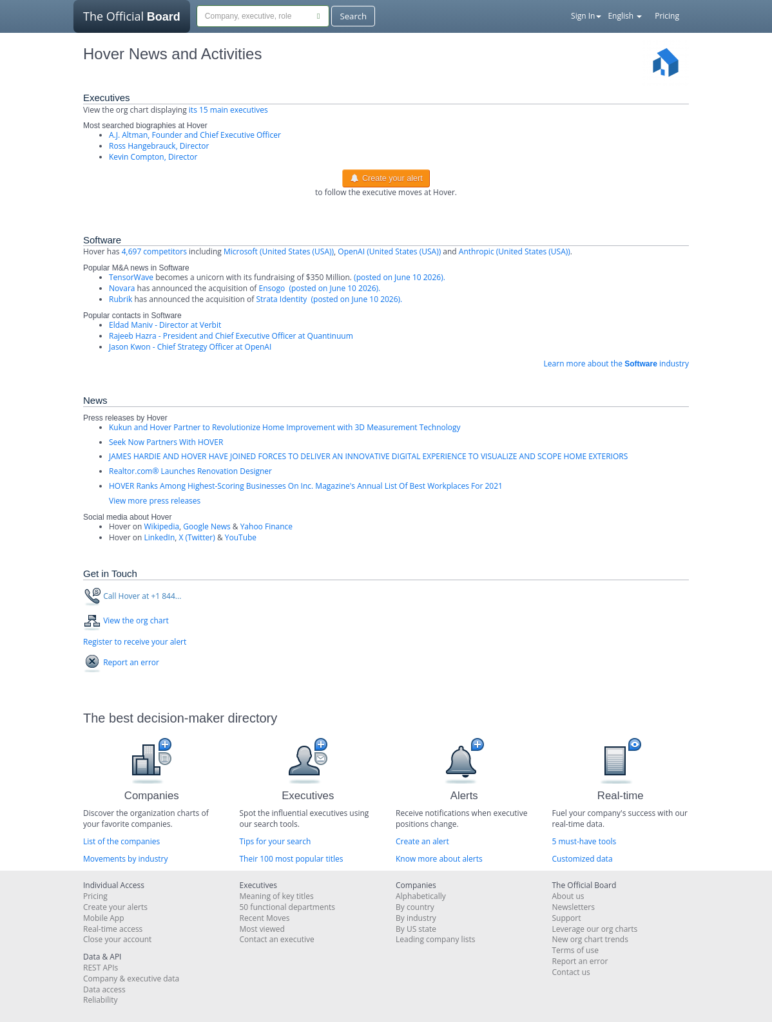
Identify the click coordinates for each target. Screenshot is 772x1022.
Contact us (571, 972)
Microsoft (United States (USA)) (279, 251)
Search (353, 16)
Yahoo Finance (266, 526)
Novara (122, 288)
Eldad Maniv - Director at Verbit (165, 324)
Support (566, 918)
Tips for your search (275, 841)
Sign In (586, 15)
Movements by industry (125, 858)
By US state (416, 928)
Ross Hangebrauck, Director (159, 145)
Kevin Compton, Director (153, 156)
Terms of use (575, 950)
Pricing (667, 15)
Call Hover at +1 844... (142, 596)
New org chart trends (590, 939)
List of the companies (121, 841)
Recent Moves (265, 918)
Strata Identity (281, 299)
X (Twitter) (197, 537)
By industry (416, 918)
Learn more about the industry (616, 363)
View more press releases (154, 500)
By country (415, 907)
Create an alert (422, 841)
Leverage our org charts (595, 928)
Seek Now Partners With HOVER (166, 442)
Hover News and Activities (172, 53)
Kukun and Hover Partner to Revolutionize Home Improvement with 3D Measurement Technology (284, 427)
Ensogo (272, 288)
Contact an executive (277, 939)
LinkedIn (159, 537)
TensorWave (131, 277)
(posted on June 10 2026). (398, 277)
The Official (131, 20)
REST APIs (100, 967)
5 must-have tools (584, 841)
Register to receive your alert (134, 641)
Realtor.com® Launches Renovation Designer (190, 471)
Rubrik (120, 299)
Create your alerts (115, 907)
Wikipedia (162, 526)
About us (568, 896)
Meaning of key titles (277, 896)
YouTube (240, 537)
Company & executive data (131, 978)
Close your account (117, 939)
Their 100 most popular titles (291, 858)
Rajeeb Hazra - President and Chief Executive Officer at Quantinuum (231, 335)
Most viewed (262, 928)
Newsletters (573, 907)
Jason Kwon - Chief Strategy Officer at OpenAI (190, 346)
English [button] (625, 15)
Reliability (100, 999)
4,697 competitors (154, 251)
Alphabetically (421, 896)
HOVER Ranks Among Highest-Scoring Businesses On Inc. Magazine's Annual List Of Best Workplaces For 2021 (306, 485)
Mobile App (103, 918)
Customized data (582, 858)
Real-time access (112, 928)
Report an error (131, 662)
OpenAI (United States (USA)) (389, 251)
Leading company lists (435, 939)
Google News (206, 526)
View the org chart (136, 620)
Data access (104, 989)
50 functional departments (288, 907)
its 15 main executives (228, 109)
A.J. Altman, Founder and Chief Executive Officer (195, 134)
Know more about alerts (439, 858)
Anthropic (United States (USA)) (514, 251)
